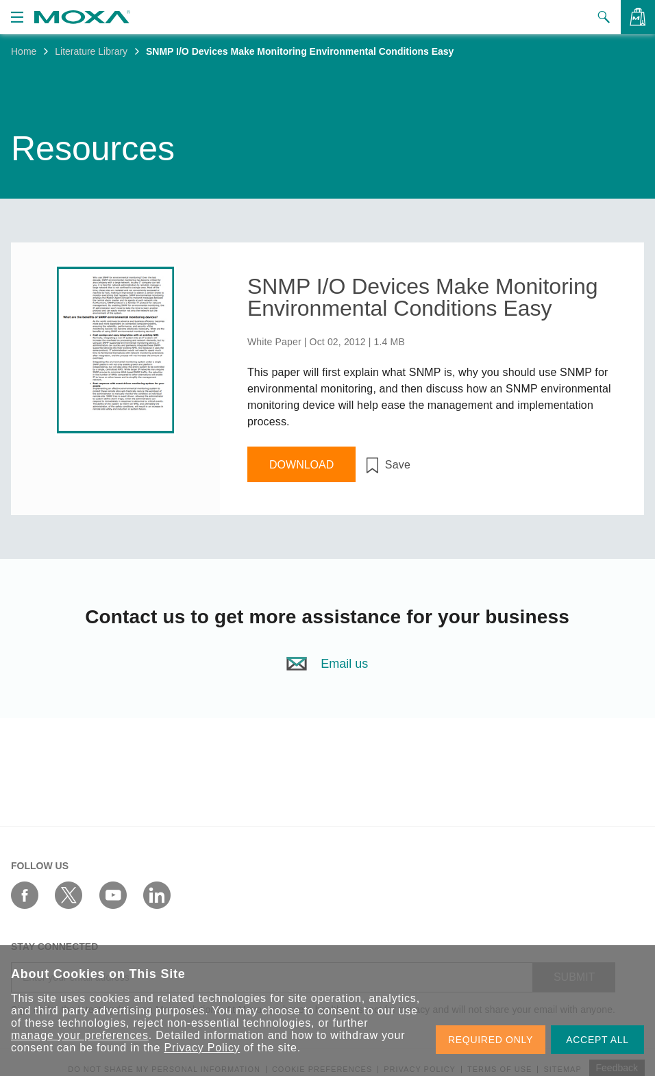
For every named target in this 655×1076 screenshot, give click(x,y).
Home (23, 51)
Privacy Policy (202, 1047)
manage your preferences (80, 1035)
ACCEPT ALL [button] (597, 1039)
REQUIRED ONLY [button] (490, 1039)
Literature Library (91, 51)
